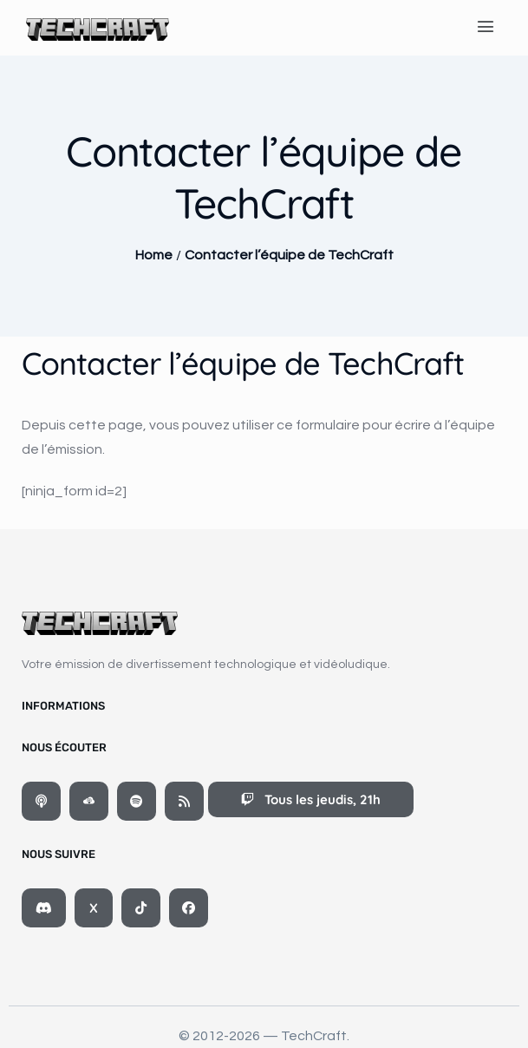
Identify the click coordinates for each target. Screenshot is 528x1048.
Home (154, 255)
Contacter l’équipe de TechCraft (289, 255)
